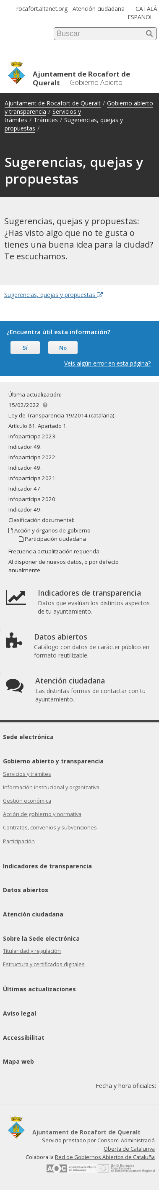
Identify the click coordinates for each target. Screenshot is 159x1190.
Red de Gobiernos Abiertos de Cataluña (105, 1157)
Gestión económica (27, 800)
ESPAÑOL (140, 17)
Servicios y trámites (27, 774)
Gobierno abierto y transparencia (53, 761)
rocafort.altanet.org (42, 9)
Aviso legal (19, 1013)
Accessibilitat (23, 1038)
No (63, 347)
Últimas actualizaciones (39, 989)
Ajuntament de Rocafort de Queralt (53, 103)
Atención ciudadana (99, 9)
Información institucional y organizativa (51, 787)
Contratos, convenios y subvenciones (50, 827)
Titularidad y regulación (32, 951)
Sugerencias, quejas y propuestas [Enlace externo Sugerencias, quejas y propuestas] (53, 295)
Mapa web (18, 1061)
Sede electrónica (28, 737)
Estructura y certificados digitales (44, 964)
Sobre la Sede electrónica (41, 938)
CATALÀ (146, 9)
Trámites (46, 120)
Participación (19, 841)
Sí (25, 347)
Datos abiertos (25, 890)
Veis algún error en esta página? (107, 363)
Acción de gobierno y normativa (42, 814)
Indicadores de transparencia (47, 866)
